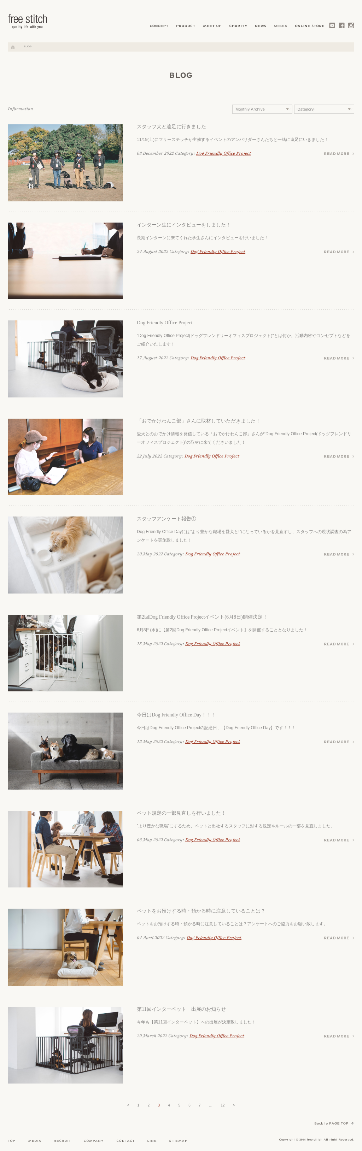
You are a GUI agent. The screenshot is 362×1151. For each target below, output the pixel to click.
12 (222, 1105)
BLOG (27, 46)
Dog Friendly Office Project (223, 153)
